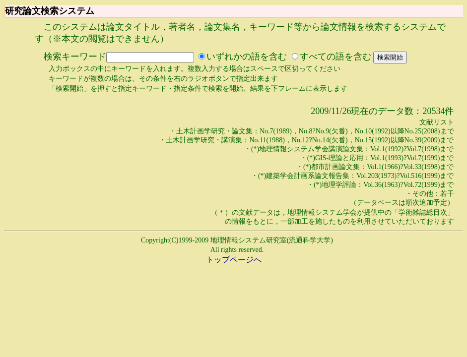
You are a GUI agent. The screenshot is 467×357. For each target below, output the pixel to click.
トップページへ (234, 259)
